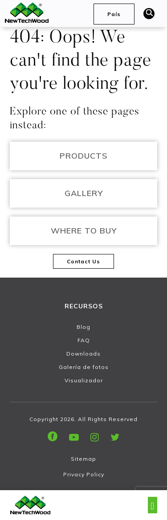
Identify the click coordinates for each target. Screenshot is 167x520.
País (114, 14)
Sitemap (83, 458)
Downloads (83, 353)
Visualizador (84, 380)
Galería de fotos (84, 367)
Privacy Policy (83, 474)
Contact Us (83, 261)
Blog (83, 326)
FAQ (83, 340)
